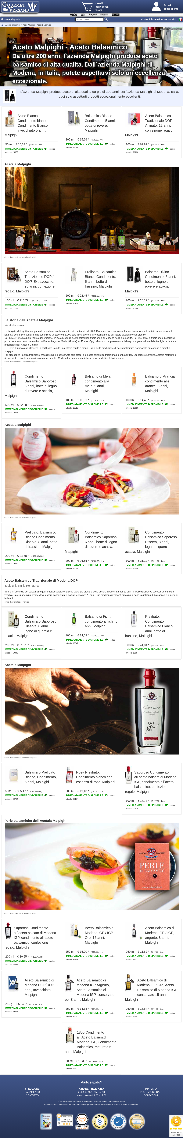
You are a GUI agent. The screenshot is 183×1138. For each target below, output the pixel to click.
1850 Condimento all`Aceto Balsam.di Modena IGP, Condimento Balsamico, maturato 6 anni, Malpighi (90, 1042)
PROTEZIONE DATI (150, 1092)
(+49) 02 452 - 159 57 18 (91, 1092)
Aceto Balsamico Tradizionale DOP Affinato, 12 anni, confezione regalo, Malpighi (149, 125)
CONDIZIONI (151, 1095)
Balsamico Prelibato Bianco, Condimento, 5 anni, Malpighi (41, 777)
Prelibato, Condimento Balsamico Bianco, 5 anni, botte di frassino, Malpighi (150, 626)
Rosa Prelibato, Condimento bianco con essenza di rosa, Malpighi (95, 777)
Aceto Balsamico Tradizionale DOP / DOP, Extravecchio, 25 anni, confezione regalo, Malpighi (30, 281)
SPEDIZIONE (32, 1088)
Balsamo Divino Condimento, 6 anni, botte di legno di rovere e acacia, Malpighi (150, 281)
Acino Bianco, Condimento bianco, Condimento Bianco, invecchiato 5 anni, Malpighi (27, 125)
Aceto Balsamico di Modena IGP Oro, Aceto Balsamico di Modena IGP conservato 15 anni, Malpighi (151, 990)
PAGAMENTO (32, 1092)
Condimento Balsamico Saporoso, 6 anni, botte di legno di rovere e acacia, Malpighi (31, 386)
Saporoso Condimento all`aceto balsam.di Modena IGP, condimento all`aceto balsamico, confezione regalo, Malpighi (150, 782)
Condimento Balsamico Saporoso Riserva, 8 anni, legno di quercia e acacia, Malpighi (151, 542)
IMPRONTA (150, 1088)
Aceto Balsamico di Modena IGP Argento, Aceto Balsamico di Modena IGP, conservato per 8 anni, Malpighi (89, 990)
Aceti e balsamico (12, 25)
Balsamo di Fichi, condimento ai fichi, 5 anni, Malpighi (101, 621)
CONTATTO (32, 1095)
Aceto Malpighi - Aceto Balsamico (37, 25)
